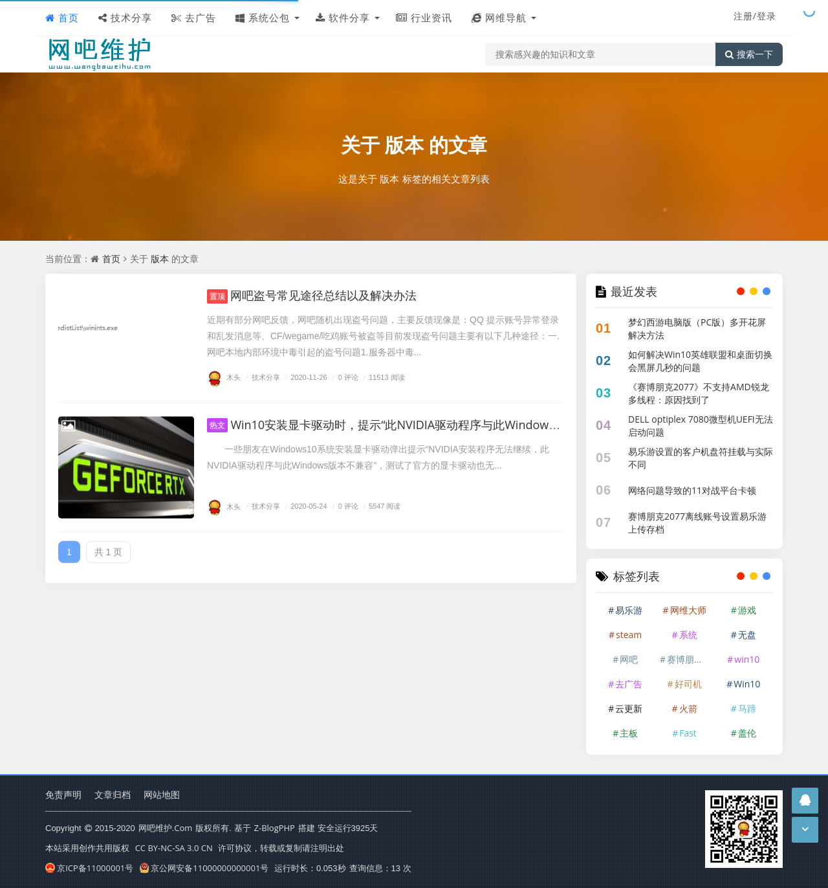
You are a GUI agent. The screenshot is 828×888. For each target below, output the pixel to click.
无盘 (747, 634)
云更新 (628, 708)
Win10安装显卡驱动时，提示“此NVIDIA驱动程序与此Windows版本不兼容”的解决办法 (441, 424)
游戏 (747, 610)
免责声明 (63, 794)
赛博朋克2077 (689, 659)
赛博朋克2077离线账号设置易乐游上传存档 (697, 522)
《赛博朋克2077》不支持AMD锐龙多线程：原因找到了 (698, 393)
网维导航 (499, 17)
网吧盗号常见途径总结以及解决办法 (312, 295)
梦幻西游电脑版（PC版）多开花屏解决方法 (697, 328)
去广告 (193, 17)
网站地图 (162, 794)
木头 (224, 377)
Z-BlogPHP (274, 828)
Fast (688, 733)
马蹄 (747, 708)
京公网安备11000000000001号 (204, 868)
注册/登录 (755, 16)
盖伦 (747, 733)
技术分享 (125, 17)
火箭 (688, 708)
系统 (688, 634)
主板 (629, 733)
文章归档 (112, 794)
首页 (62, 17)
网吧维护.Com (165, 828)
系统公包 (262, 17)
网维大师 (688, 610)
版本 (404, 144)
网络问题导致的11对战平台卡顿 (692, 490)
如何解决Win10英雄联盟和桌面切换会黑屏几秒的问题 (700, 360)
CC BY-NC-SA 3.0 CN (174, 848)
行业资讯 (424, 17)
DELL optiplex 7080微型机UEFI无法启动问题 (700, 425)
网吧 (629, 659)
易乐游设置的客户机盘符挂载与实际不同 (700, 458)
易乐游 (628, 610)
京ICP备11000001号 (89, 868)
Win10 (747, 684)
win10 (746, 659)
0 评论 (343, 377)
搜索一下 (749, 54)
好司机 (688, 684)
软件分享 (343, 17)
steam (629, 634)
